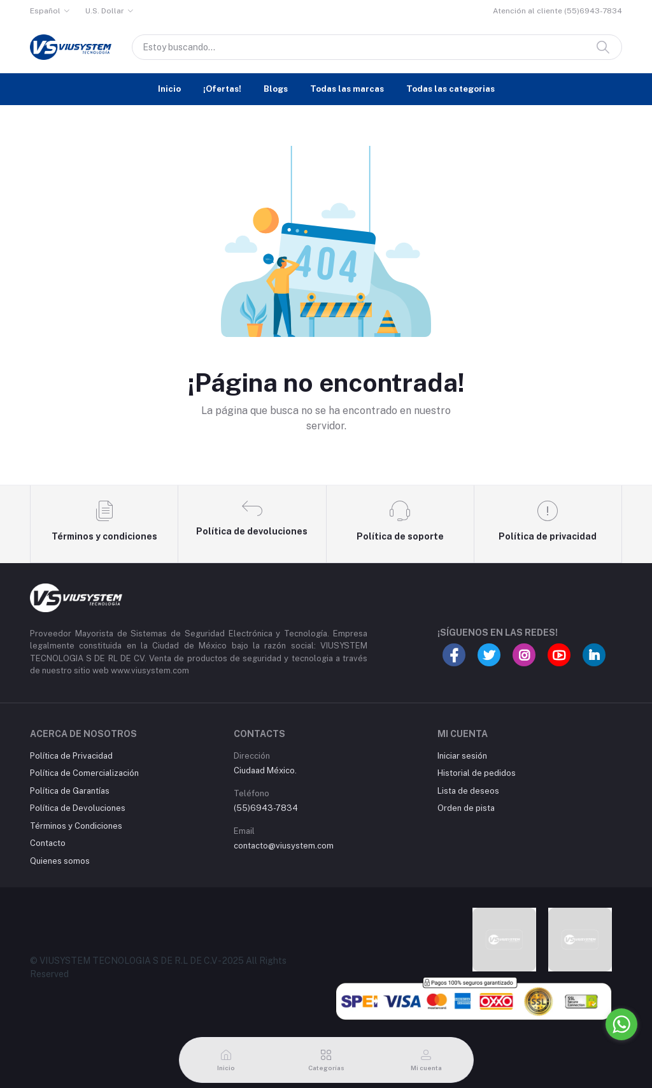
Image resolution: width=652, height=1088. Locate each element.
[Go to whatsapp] (621, 1024)
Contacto (48, 843)
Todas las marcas (347, 89)
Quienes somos (60, 861)
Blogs (276, 89)
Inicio (169, 89)
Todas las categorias (450, 89)
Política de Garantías (70, 791)
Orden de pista (466, 808)
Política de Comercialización (84, 773)
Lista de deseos (468, 791)
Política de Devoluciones (77, 808)
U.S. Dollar (104, 10)
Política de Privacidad (71, 756)
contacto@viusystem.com (284, 845)
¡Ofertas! (222, 89)
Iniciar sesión (462, 756)
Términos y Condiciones (76, 826)
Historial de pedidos (476, 773)
